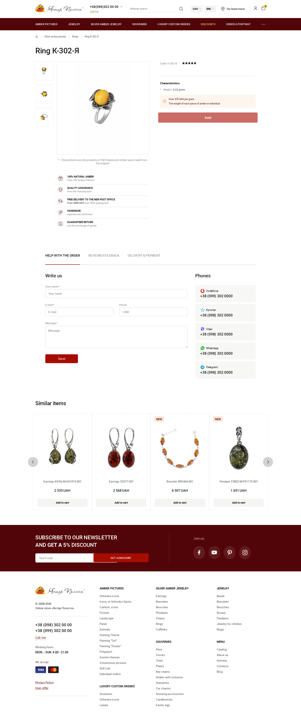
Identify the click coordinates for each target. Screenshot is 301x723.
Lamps (104, 706)
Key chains (163, 672)
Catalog (222, 650)
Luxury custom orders (174, 24)
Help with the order (62, 255)
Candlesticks (164, 700)
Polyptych (106, 652)
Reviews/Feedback (103, 255)
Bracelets (162, 602)
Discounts (208, 24)
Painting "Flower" (110, 647)
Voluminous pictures (113, 664)
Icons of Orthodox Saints (115, 602)
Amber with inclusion (169, 678)
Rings (75, 36)
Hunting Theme (109, 636)
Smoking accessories (170, 695)
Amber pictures (46, 24)
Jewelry (74, 24)
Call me (94, 11)
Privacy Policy (44, 683)
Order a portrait (238, 24)
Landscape (106, 619)
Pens (159, 650)
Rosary (221, 614)
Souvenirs (139, 24)
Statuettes (162, 684)
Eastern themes (110, 658)
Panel (103, 625)
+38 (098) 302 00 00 (53, 626)
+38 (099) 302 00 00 (53, 631)
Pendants (162, 614)
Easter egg (163, 706)
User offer (42, 689)
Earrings (161, 597)
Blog (219, 672)
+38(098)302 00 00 (104, 6)
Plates (160, 667)
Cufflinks (161, 630)
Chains (160, 619)
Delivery (222, 661)
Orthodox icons (109, 597)
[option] (44, 71)
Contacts (222, 667)
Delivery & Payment (144, 255)
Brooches (162, 608)
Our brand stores (233, 8)
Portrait (104, 614)
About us (222, 656)
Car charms (163, 689)
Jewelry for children (229, 625)
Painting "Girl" (108, 641)
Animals (105, 630)
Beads (221, 597)
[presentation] (33, 463)
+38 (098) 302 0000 (216, 315)
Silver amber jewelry (106, 24)
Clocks (160, 656)
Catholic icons (109, 608)
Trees (159, 661)
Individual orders (110, 675)
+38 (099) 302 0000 (216, 296)
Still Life (105, 669)
